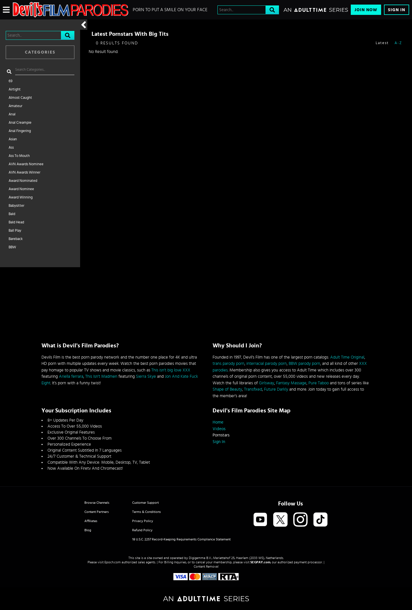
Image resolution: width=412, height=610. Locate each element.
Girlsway (266, 383)
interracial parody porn (266, 363)
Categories (40, 52)
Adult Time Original (347, 357)
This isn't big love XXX (170, 370)
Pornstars (221, 435)
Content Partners (96, 511)
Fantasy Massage (291, 383)
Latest (382, 43)
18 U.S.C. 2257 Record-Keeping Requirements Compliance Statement (181, 539)
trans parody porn (228, 363)
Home (218, 422)
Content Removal (206, 566)
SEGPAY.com (260, 562)
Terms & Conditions (146, 511)
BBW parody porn (304, 363)
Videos (219, 429)
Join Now (365, 10)
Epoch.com (112, 562)
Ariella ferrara (71, 376)
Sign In (396, 10)
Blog (87, 530)
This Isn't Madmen (101, 376)
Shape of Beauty (227, 389)
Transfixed (253, 389)
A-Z (398, 43)
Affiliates (90, 521)
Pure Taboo (318, 383)
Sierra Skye (146, 376)
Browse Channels (96, 502)
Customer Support (145, 502)
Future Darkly (276, 389)
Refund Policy (142, 530)
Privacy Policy (142, 521)
